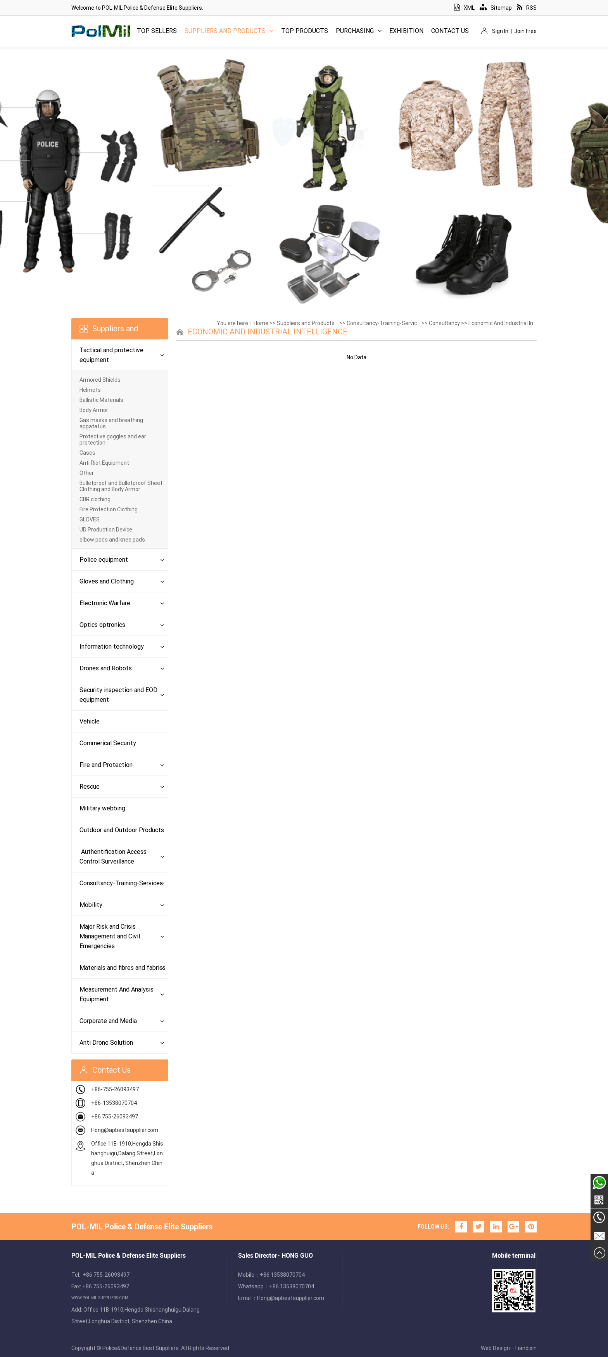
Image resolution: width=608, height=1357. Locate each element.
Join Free (525, 31)
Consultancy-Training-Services (121, 883)
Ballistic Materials (101, 400)
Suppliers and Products (229, 31)
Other (86, 473)
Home (261, 323)
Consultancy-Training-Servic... (383, 323)
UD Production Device (105, 529)
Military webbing (102, 808)
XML (464, 8)
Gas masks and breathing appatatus (111, 423)
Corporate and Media (108, 1021)
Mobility (90, 905)
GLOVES (89, 519)
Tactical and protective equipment (111, 354)
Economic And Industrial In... (502, 323)
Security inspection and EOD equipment (118, 694)
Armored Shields (100, 380)
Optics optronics (102, 624)
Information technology (111, 646)
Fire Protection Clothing (108, 509)
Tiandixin (525, 1348)
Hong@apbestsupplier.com (124, 1130)
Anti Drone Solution (106, 1042)
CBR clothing (95, 499)
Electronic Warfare (104, 603)
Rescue (89, 786)
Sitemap (496, 8)
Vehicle (89, 721)
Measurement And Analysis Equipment (116, 994)
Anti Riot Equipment (104, 463)
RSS (527, 8)
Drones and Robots (105, 668)
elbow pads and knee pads (112, 540)
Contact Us (450, 31)
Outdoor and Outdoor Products (121, 830)
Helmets (90, 390)
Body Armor (93, 410)
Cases (87, 453)
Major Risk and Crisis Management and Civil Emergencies (109, 936)
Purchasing (359, 31)
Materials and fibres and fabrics (122, 967)
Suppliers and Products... (307, 323)
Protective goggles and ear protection (112, 439)
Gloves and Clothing (106, 581)
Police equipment (103, 559)
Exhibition (406, 31)
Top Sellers (157, 31)
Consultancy (444, 323)
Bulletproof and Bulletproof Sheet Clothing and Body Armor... (120, 486)
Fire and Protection (106, 765)
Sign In (500, 31)
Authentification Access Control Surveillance (113, 856)
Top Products (304, 31)
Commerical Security (107, 743)
